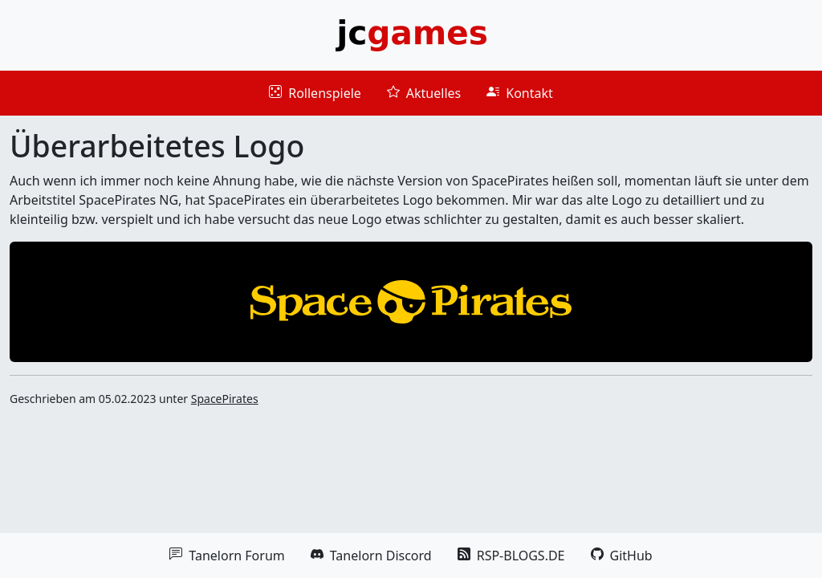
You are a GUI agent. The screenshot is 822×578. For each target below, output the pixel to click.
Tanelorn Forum (226, 555)
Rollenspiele (315, 93)
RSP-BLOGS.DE (511, 555)
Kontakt (519, 93)
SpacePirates (224, 398)
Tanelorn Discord (371, 555)
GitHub (622, 555)
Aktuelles (424, 93)
